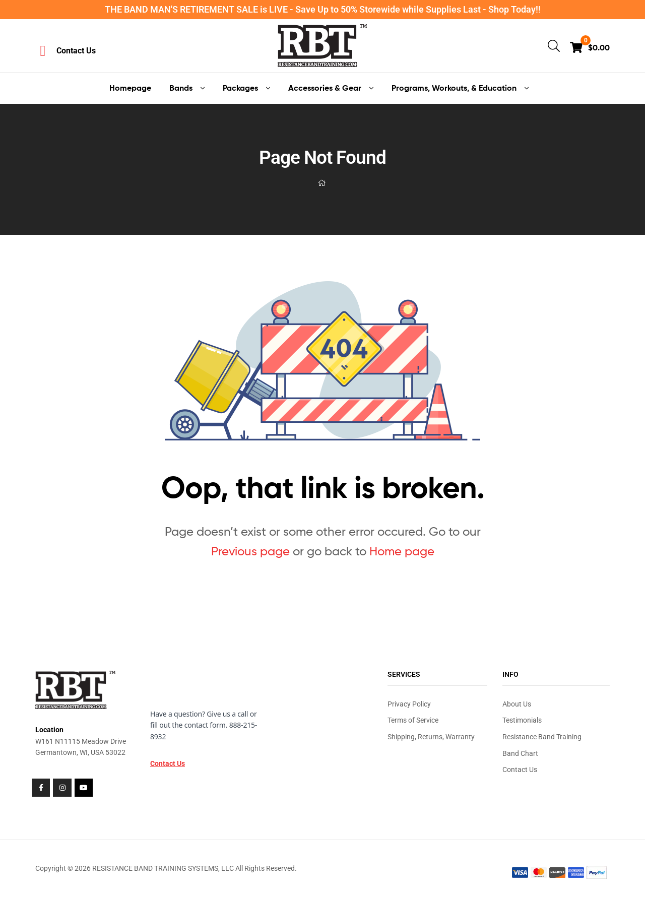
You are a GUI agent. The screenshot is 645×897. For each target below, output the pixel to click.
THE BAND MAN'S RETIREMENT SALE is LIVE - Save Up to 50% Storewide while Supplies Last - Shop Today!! (323, 9)
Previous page (250, 551)
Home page (401, 551)
